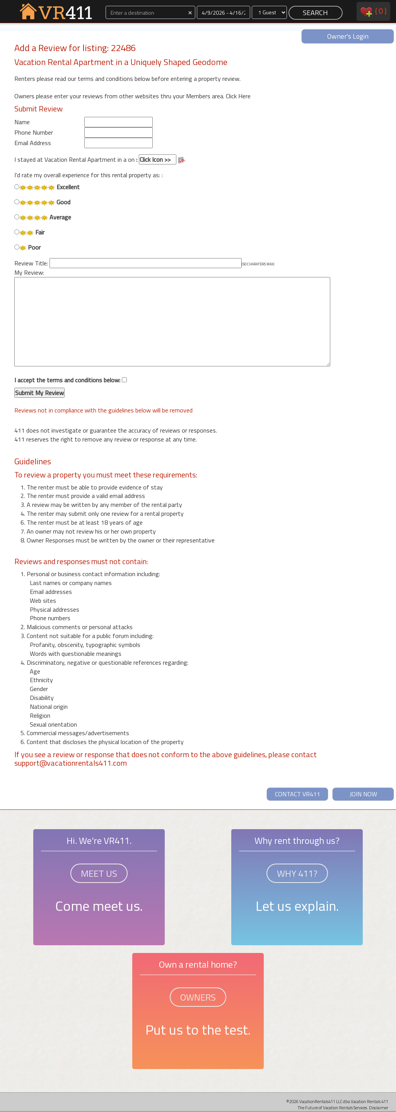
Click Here (238, 96)
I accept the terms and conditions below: (70, 387)
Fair (29, 232)
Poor (27, 247)
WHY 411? (297, 873)
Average (42, 217)
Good (42, 202)
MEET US (99, 873)
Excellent (47, 187)
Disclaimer (378, 1107)
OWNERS (198, 997)
